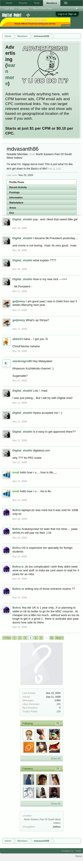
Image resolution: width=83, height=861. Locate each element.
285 (58, 704)
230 (58, 711)
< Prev (6, 637)
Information (16, 197)
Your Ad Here (66, 25)
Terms (78, 856)
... (58, 8)
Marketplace (16, 202)
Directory (24, 8)
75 (57, 723)
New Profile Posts (42, 8)
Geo (11, 212)
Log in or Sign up (67, 14)
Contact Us (67, 850)
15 (51, 637)
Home (9, 3)
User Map (9, 8)
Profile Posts (16, 182)
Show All (55, 758)
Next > (59, 637)
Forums (23, 3)
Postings (14, 192)
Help (78, 850)
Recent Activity (18, 187)
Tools (37, 3)
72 (57, 768)
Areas (12, 207)
